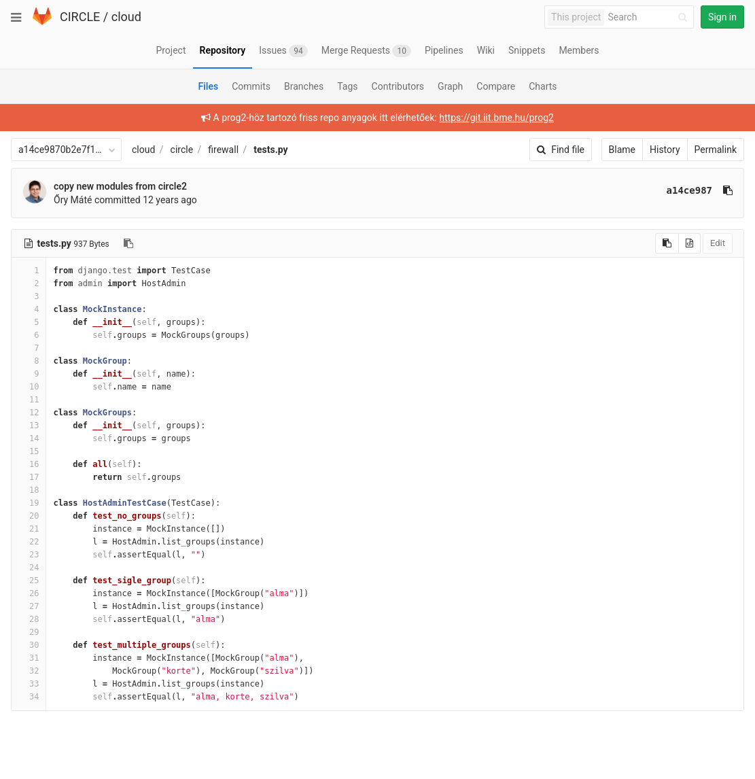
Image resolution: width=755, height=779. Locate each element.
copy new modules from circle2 (120, 186)
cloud (126, 17)
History (665, 149)
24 (28, 567)
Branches (303, 86)
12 (28, 412)
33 (28, 684)
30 (28, 645)
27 (28, 606)
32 (28, 671)
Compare (495, 86)
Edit (717, 243)
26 (28, 593)
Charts (543, 86)
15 (28, 451)
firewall (223, 149)
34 (28, 697)
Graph (450, 86)
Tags (347, 86)
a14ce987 (689, 190)
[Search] (650, 17)
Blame (622, 149)
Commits (251, 86)
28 (28, 619)
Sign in (722, 17)
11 (28, 399)
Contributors (398, 86)
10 (28, 387)
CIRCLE (80, 17)
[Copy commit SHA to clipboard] (728, 190)
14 (28, 438)
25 (28, 580)
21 (28, 529)
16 (28, 464)
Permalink (716, 149)
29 (28, 632)
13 (28, 425)
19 (28, 503)
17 (28, 477)
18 (28, 490)
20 (28, 516)
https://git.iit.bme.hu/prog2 (496, 117)
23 (28, 554)
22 (28, 542)
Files (208, 86)
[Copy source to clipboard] (667, 243)
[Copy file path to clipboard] (128, 243)
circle (182, 149)
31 (28, 658)
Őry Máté (73, 199)
